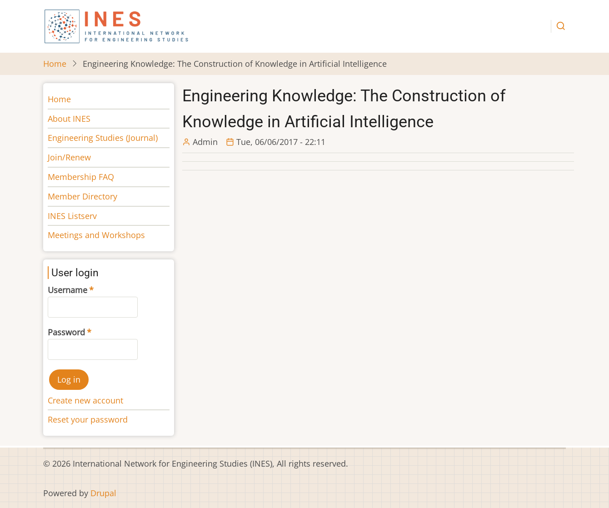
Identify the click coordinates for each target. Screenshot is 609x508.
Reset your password (88, 419)
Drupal (103, 493)
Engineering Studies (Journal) (103, 137)
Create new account (85, 400)
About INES (69, 118)
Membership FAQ (81, 176)
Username (67, 289)
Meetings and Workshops (96, 234)
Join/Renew (69, 157)
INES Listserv (72, 215)
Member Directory (82, 196)
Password (66, 332)
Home (54, 63)
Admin (205, 141)
